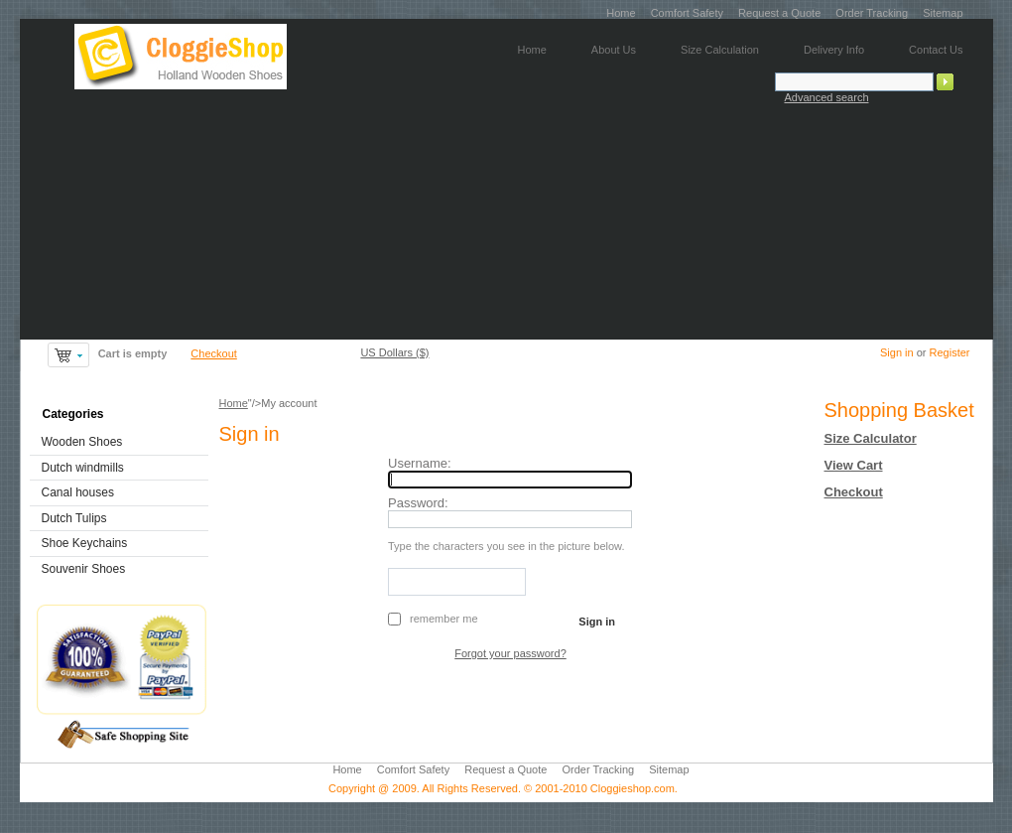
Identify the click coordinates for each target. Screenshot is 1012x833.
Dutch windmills (83, 468)
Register (950, 352)
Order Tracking (871, 13)
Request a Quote (779, 13)
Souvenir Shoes (84, 569)
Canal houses (78, 492)
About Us (613, 50)
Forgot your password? (510, 653)
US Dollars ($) (394, 352)
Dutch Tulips (74, 518)
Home (620, 13)
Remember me (443, 619)
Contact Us (935, 50)
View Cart (853, 465)
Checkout (213, 353)
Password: (418, 502)
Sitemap (942, 13)
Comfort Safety (687, 13)
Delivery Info (834, 50)
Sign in (897, 352)
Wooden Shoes (82, 442)
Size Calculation (720, 50)
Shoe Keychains (85, 543)
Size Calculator (870, 438)
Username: (419, 463)
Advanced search (827, 97)
